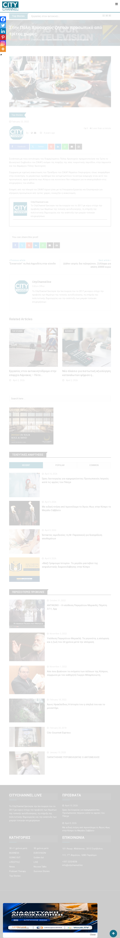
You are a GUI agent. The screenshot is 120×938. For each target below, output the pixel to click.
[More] (3, 49)
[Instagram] (3, 43)
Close (93, 934)
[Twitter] (3, 25)
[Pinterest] (3, 37)
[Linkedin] (3, 31)
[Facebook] (3, 19)
